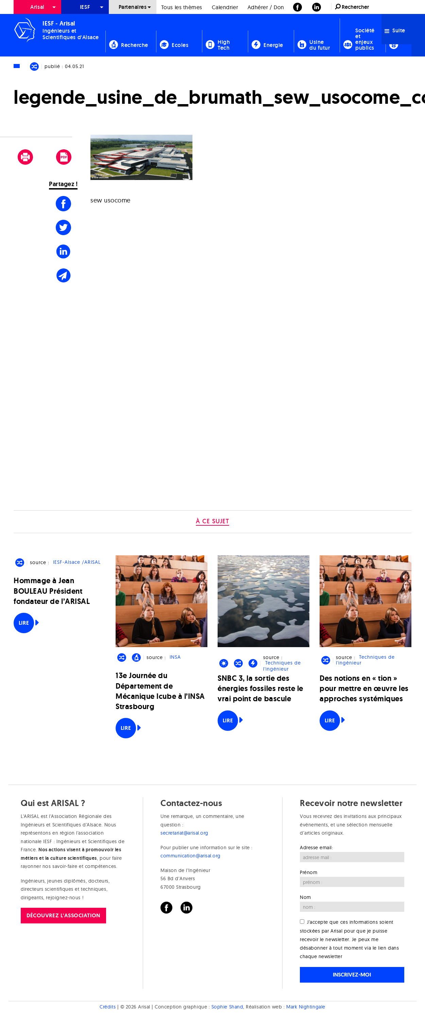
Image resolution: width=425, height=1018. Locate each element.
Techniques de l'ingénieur (282, 666)
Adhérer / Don (266, 7)
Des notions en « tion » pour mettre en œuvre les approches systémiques (364, 688)
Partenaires (133, 7)
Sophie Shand (227, 1007)
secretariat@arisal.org (184, 833)
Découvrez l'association (63, 915)
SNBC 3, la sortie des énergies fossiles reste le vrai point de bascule (260, 688)
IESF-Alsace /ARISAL (77, 562)
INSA (175, 657)
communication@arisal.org (190, 856)
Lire (24, 622)
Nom (305, 897)
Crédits (108, 1007)
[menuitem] (37, 7)
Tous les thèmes (181, 7)
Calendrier (225, 7)
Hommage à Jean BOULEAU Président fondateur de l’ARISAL (52, 591)
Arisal (37, 7)
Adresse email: (316, 847)
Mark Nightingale (305, 1007)
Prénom (308, 872)
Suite (395, 30)
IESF (85, 7)
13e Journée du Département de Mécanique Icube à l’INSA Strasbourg (160, 691)
